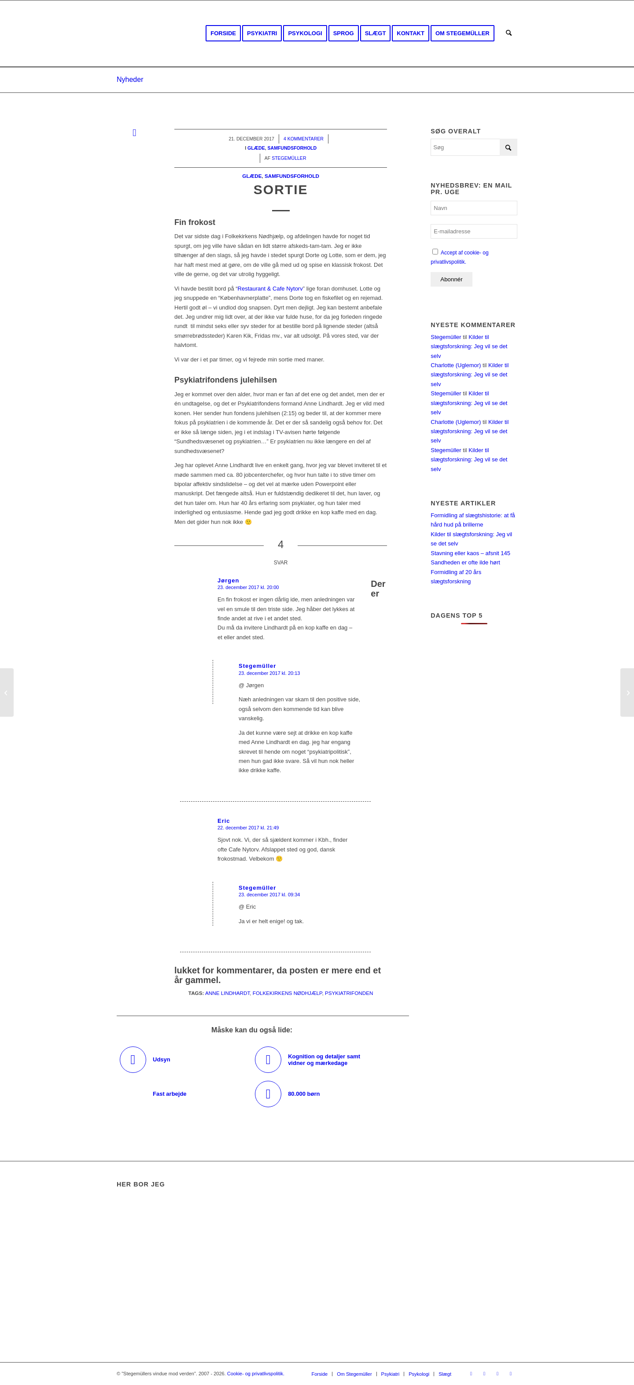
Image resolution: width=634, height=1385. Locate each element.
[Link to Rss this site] (497, 1373)
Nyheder (130, 79)
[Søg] (508, 33)
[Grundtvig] (7, 692)
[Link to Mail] (510, 1373)
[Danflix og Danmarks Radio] (627, 692)
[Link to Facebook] (471, 1373)
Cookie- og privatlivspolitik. (255, 1373)
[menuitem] (223, 33)
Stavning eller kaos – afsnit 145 (470, 553)
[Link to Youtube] (484, 1373)
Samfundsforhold (292, 176)
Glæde (252, 176)
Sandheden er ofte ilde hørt (465, 562)
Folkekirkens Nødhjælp (287, 993)
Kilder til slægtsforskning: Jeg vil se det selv (469, 346)
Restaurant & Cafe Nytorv (270, 288)
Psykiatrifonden (349, 993)
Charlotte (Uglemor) (456, 365)
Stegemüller (446, 337)
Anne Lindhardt (227, 993)
